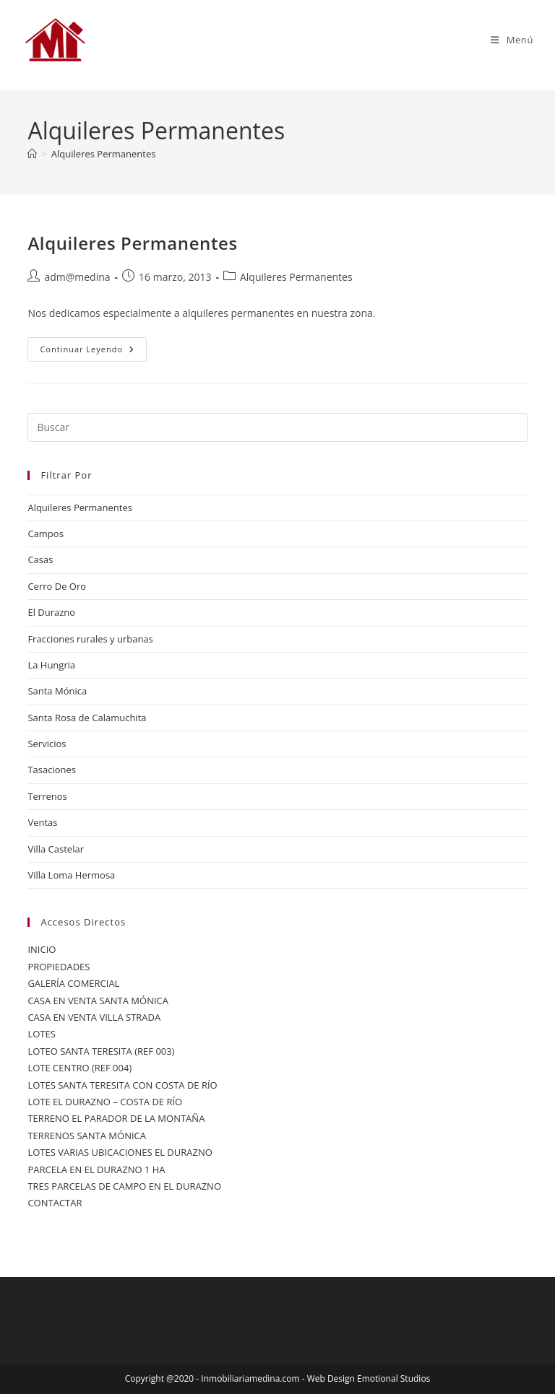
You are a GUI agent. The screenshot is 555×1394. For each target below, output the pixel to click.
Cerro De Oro (56, 586)
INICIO (41, 949)
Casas (40, 559)
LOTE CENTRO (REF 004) (79, 1067)
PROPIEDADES (58, 966)
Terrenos (46, 796)
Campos (45, 533)
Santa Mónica (57, 690)
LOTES (41, 1033)
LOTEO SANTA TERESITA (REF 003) (100, 1051)
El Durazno (51, 612)
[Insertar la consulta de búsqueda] (277, 427)
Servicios (46, 743)
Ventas (42, 822)
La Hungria (51, 664)
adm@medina (77, 277)
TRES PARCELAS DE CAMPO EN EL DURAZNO (124, 1186)
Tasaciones (51, 769)
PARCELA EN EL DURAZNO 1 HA (96, 1169)
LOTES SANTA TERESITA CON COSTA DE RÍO (122, 1085)
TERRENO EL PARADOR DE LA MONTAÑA (116, 1118)
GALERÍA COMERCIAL (73, 983)
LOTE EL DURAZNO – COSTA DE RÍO (104, 1101)
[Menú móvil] (512, 39)
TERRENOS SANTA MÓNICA (86, 1135)
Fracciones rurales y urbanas (89, 638)
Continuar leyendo (93, 345)
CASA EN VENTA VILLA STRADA (93, 1017)
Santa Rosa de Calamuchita (86, 717)
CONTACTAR (54, 1202)
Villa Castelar (55, 848)
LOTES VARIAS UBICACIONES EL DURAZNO (119, 1152)
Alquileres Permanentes (103, 153)
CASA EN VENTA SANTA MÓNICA (97, 1000)
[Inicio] (32, 153)
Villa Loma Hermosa (71, 874)
